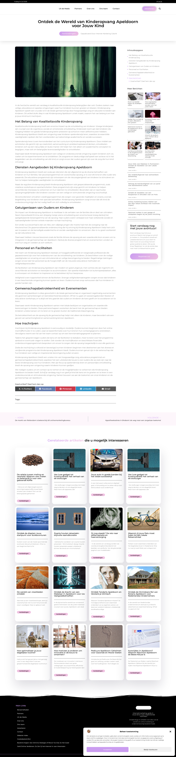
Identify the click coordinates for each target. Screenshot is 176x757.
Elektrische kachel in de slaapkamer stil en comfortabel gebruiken (135, 129)
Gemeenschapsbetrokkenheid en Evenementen (141, 74)
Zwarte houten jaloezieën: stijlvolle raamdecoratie (66, 534)
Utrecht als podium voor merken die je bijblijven (151, 136)
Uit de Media (64, 9)
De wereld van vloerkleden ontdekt (30, 593)
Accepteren (107, 749)
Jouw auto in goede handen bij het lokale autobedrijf (106, 475)
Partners (78, 9)
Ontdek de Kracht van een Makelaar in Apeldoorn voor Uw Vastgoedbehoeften (69, 594)
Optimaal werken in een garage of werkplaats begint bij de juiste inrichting (144, 213)
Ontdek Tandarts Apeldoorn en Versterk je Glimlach (106, 593)
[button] (170, 731)
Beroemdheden (23, 710)
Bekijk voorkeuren (150, 749)
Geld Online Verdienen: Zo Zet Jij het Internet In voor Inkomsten (41, 746)
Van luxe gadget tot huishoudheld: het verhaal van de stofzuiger (69, 476)
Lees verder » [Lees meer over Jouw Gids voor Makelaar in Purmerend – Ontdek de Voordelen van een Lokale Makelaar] (132, 170)
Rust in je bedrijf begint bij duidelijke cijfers (134, 103)
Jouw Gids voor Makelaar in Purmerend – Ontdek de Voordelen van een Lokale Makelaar (144, 165)
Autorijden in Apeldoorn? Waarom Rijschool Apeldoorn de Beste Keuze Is (142, 653)
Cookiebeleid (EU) (23, 739)
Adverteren (21, 728)
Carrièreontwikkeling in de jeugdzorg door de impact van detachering (135, 153)
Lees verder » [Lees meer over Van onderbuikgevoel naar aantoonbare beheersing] (132, 179)
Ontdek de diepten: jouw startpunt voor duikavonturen (31, 534)
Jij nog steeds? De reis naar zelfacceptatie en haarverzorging (104, 535)
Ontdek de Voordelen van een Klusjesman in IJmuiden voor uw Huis (143, 193)
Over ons (90, 9)
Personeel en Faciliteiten (138, 69)
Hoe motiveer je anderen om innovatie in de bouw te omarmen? (68, 653)
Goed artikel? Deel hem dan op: (142, 81)
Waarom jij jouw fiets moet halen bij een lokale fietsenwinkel (141, 535)
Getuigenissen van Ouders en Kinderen (144, 66)
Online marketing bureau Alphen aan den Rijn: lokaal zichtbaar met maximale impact (144, 203)
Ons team (103, 9)
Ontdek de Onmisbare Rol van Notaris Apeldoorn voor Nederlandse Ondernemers (143, 594)
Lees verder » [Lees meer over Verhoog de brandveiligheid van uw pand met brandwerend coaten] (132, 188)
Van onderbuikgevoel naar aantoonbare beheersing (143, 175)
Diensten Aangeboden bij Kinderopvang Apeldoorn (144, 62)
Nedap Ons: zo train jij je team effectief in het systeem (135, 120)
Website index (22, 735)
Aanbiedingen (69, 33)
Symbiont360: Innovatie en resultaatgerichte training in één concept (151, 154)
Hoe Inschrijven (135, 78)
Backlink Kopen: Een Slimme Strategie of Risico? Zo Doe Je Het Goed (43, 743)
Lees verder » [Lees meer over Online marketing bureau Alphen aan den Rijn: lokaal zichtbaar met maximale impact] (132, 208)
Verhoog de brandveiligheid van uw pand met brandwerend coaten (144, 184)
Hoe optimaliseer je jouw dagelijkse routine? (29, 652)
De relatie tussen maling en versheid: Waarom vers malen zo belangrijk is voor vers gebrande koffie (31, 477)
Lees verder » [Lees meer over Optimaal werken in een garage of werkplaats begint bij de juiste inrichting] (132, 217)
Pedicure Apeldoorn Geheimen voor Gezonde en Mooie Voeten (106, 652)
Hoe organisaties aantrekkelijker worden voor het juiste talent (151, 104)
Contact (116, 9)
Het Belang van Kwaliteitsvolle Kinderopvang (141, 56)
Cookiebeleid (128, 754)
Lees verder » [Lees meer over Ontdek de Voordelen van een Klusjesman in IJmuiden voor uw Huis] (132, 197)
